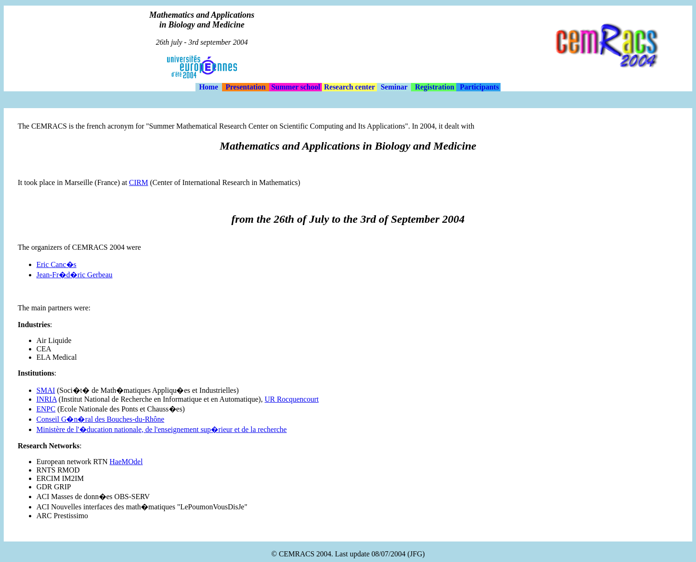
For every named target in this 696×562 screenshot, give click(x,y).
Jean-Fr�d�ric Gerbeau (74, 275)
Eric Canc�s (56, 264)
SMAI (45, 390)
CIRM (138, 182)
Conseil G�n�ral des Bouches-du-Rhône (100, 419)
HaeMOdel (126, 462)
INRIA (46, 399)
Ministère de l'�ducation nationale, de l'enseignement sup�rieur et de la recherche (161, 429)
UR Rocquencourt (291, 399)
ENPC (46, 409)
